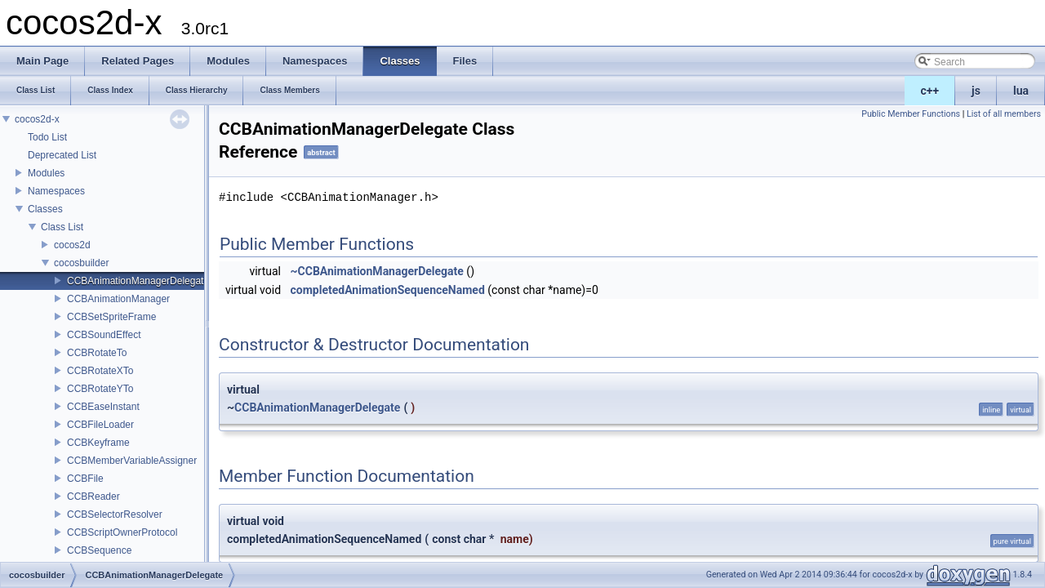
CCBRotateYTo (100, 388)
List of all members (1004, 114)
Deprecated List (62, 155)
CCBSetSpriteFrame (111, 317)
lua (1021, 90)
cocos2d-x (37, 119)
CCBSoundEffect (104, 335)
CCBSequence (99, 550)
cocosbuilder (81, 263)
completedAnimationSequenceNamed (388, 289)
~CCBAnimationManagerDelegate (377, 271)
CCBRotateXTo (100, 370)
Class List (62, 227)
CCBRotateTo (97, 353)
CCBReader (93, 496)
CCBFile (85, 478)
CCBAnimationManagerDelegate (138, 281)
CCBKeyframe (98, 442)
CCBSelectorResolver (114, 514)
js (976, 90)
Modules (46, 173)
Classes (45, 209)
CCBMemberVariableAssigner (132, 460)
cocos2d (72, 245)
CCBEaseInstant (103, 406)
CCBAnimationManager (118, 299)
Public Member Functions (910, 114)
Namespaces (56, 191)
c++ (930, 90)
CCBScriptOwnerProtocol (122, 532)
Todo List (47, 137)
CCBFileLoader (100, 424)
